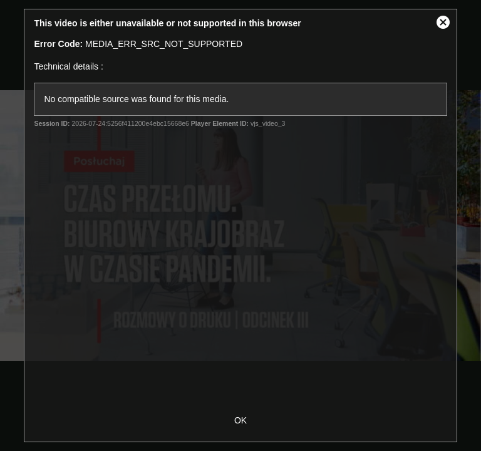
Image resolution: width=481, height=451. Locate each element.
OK (240, 420)
